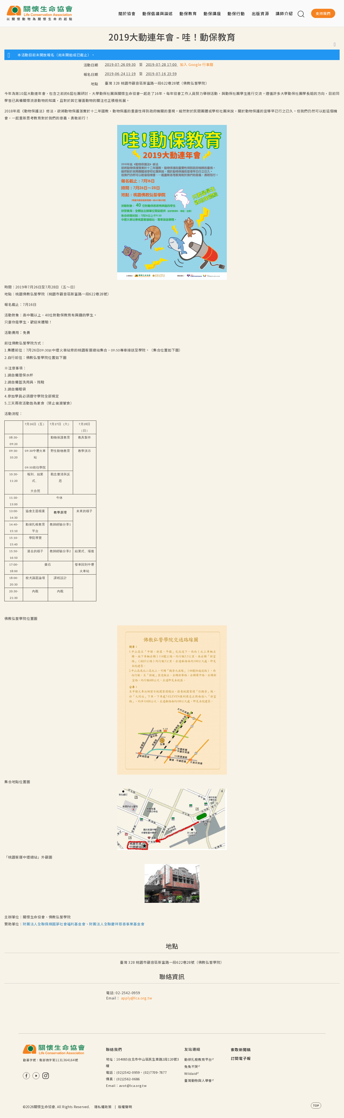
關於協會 (127, 13)
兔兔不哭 (192, 1066)
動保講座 (212, 13)
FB (26, 1075)
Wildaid (192, 1073)
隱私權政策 (103, 1106)
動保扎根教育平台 (199, 1059)
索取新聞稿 (241, 1049)
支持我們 (323, 13)
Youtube (35, 1075)
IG (45, 1075)
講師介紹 (284, 13)
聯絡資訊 (172, 976)
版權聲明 (125, 1106)
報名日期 (91, 74)
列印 (334, 44)
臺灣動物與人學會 (199, 1080)
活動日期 (91, 64)
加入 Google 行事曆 (196, 64)
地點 (94, 83)
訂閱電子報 (241, 1058)
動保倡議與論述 (157, 13)
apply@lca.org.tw (136, 998)
